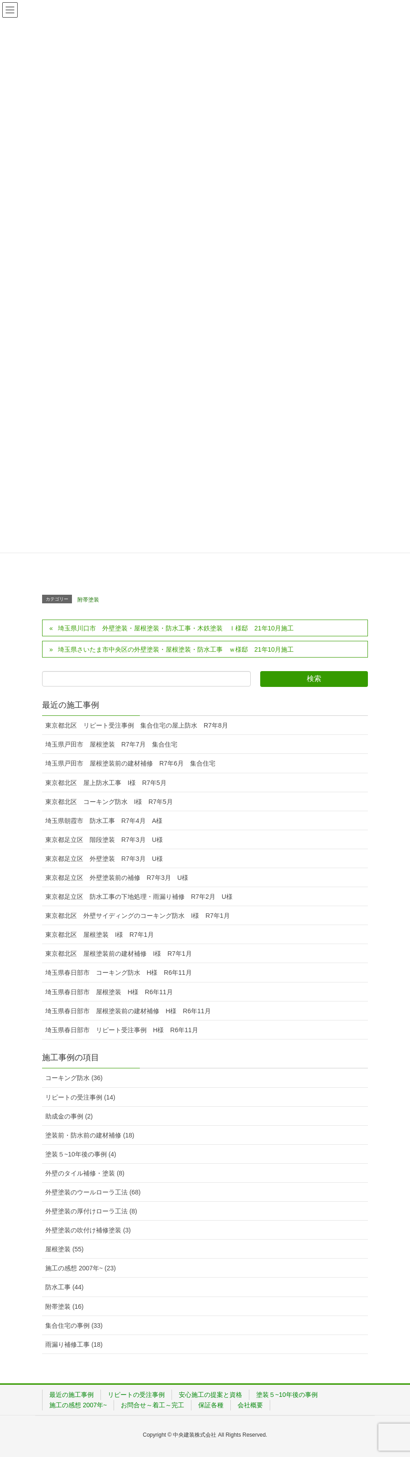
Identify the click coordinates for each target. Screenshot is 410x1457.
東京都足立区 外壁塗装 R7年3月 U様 (104, 858)
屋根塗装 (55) (64, 1249)
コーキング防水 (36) (74, 1077)
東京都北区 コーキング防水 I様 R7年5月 (109, 801)
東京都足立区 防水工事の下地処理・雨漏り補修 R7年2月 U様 (139, 896)
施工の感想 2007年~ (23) (80, 1268)
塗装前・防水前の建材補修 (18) (89, 1135)
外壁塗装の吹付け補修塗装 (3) (88, 1230)
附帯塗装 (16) (64, 1306)
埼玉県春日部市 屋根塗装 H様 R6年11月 (109, 992)
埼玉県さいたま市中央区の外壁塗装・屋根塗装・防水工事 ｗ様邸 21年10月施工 (176, 649)
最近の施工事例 (71, 1394)
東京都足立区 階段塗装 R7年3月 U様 (104, 839)
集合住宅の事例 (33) (74, 1325)
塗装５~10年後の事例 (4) (80, 1154)
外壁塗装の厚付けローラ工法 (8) (91, 1211)
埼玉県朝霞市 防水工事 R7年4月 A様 (103, 820)
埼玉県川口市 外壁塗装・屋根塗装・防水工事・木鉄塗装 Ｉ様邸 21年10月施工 (179, 628)
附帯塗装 (88, 600)
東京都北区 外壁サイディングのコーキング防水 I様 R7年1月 (137, 915)
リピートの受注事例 (136, 1394)
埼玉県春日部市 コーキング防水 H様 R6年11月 (118, 972)
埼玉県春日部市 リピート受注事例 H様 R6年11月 (121, 1030)
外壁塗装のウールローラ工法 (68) (93, 1192)
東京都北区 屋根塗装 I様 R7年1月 (99, 934)
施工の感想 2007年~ (78, 1405)
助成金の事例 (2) (69, 1116)
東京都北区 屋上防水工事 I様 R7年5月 (106, 782)
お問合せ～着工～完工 (152, 1405)
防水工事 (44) (64, 1287)
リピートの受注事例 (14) (80, 1097)
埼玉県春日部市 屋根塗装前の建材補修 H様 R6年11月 (128, 1011)
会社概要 (250, 1405)
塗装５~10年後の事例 (287, 1394)
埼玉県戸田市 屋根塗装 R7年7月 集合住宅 (111, 744)
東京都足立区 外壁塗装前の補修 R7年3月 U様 (116, 877)
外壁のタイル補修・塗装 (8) (84, 1173)
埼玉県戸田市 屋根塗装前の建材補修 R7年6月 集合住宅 (130, 763)
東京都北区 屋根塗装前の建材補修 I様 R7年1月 (118, 953)
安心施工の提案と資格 (210, 1394)
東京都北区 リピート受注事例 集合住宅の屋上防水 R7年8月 (136, 725)
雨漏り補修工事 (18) (74, 1344)
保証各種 (211, 1405)
